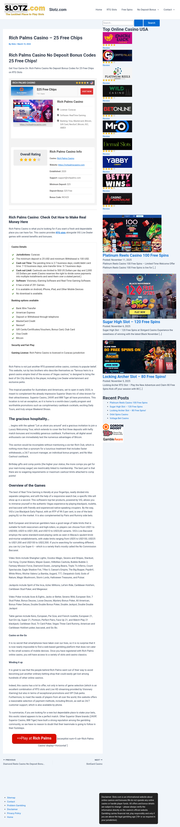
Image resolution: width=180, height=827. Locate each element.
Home (99, 9)
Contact (169, 10)
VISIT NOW (86, 91)
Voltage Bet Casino (120, 424)
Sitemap (11, 797)
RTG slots (61, 232)
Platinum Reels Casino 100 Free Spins (129, 408)
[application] (157, 10)
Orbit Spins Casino (119, 420)
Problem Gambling (16, 805)
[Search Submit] (138, 23)
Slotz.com (57, 9)
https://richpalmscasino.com (33, 124)
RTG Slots (112, 9)
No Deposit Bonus (148, 10)
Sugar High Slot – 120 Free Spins (135, 327)
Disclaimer (12, 809)
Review (106, 47)
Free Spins (127, 9)
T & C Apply (41, 94)
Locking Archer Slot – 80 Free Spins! (139, 382)
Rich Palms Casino (65, 158)
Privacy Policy (14, 813)
